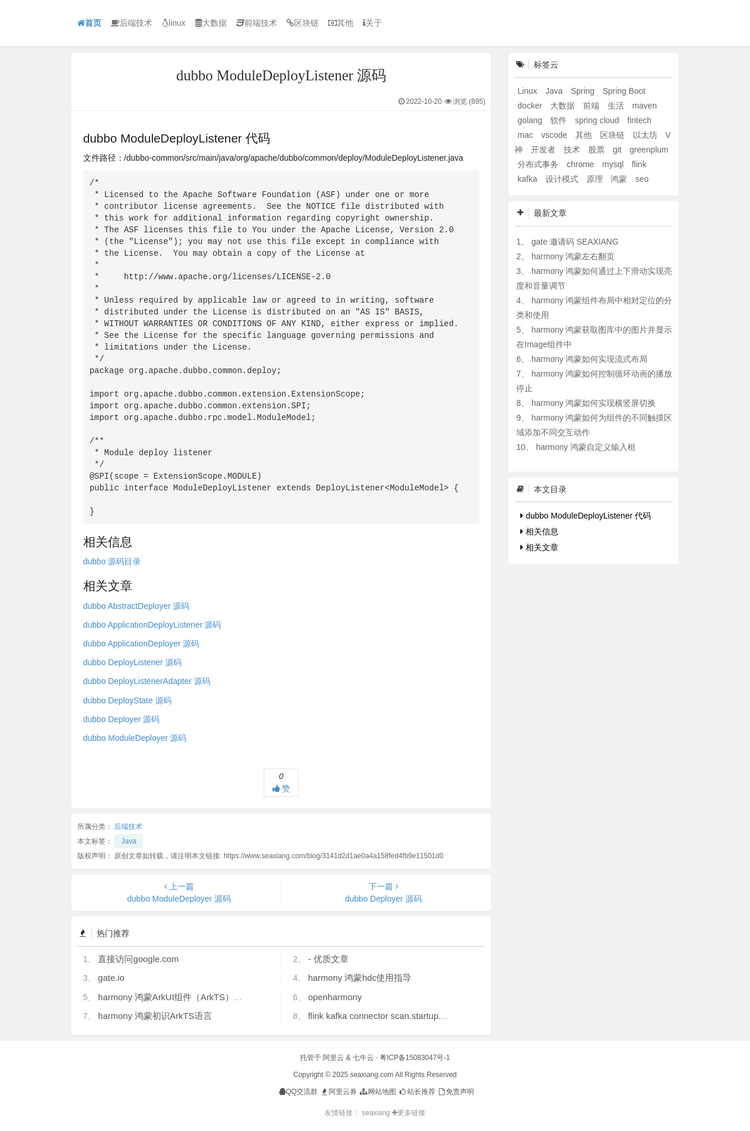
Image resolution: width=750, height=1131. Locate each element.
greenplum (649, 149)
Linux (528, 91)
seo (642, 179)
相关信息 (539, 531)
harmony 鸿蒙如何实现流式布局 (589, 359)
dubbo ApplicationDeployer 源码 (141, 643)
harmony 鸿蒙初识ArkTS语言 (155, 1016)
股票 (597, 149)
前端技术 (256, 23)
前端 (592, 105)
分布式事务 (539, 164)
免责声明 (455, 1092)
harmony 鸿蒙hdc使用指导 (360, 978)
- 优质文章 (328, 959)
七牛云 (363, 1058)
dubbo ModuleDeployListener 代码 (585, 515)
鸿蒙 (620, 179)
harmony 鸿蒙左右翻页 (573, 256)
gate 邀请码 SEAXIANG (575, 241)
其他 (340, 23)
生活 (617, 105)
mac (526, 135)
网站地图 (377, 1092)
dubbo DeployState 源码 (127, 700)
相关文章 (539, 547)
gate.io (111, 978)
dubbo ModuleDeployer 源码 (135, 738)
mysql (614, 164)
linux (174, 23)
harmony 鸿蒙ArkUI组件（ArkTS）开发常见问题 (192, 997)
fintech (640, 120)
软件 (559, 120)
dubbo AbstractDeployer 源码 (136, 606)
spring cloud (598, 120)
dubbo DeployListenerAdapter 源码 (146, 681)
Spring (583, 91)
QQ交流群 (298, 1092)
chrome (581, 164)
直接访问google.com (138, 959)
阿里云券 (338, 1092)
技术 (573, 149)
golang (530, 120)
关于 (372, 23)
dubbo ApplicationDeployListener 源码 (152, 624)
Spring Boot (624, 91)
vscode (555, 135)
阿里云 (333, 1058)
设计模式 (563, 179)
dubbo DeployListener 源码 (132, 662)
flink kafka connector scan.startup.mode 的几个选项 (408, 1016)
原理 (596, 179)
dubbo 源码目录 (112, 561)
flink (639, 164)
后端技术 (131, 23)
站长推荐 (416, 1092)
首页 (89, 23)
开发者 (544, 149)
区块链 (303, 23)
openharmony (335, 997)
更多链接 (408, 1113)
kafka (528, 179)
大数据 (211, 23)
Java (128, 841)
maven (644, 105)
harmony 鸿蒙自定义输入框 (586, 447)
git (618, 149)
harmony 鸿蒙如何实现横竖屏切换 (593, 403)
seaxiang (376, 1113)
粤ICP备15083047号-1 (415, 1058)
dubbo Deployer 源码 (121, 719)
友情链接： (342, 1113)
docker (530, 105)
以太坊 (646, 135)
